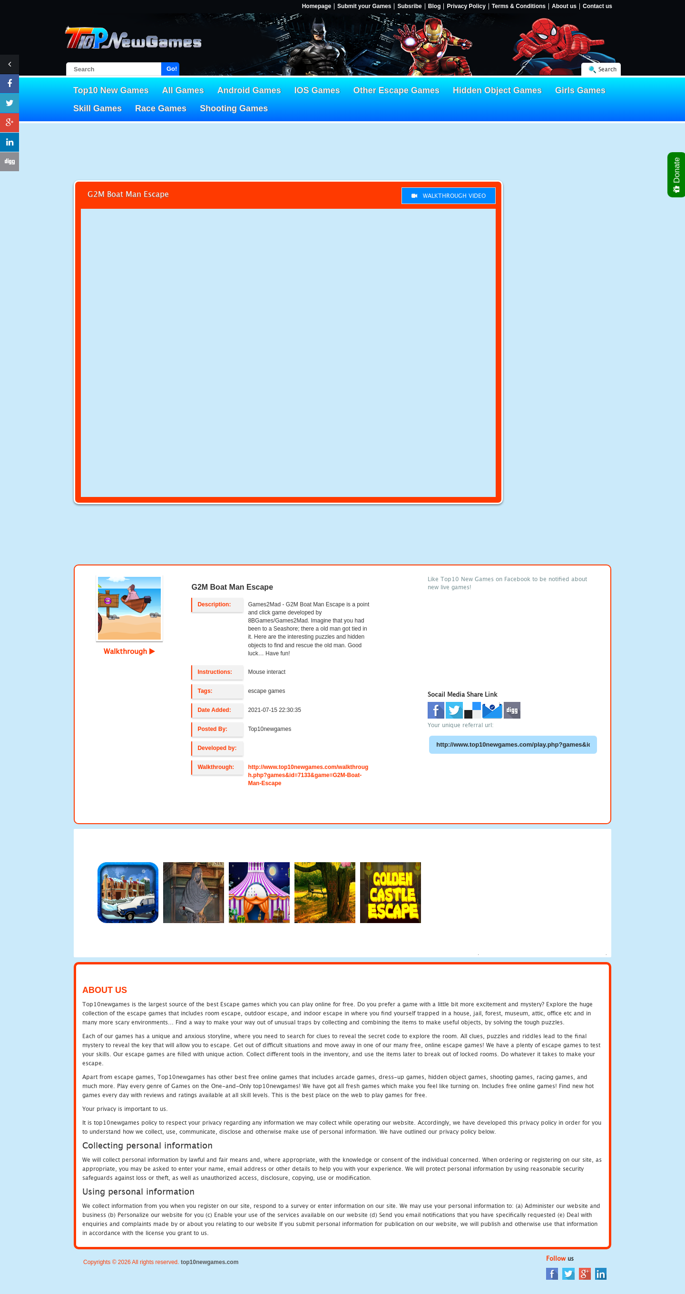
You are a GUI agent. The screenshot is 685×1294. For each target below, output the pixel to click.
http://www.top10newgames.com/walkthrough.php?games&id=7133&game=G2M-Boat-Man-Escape (308, 775)
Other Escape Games (396, 90)
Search (607, 69)
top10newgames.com (209, 1262)
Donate (677, 175)
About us (564, 6)
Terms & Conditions (519, 6)
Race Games (160, 108)
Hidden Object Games (497, 90)
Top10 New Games (111, 90)
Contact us (597, 6)
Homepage (316, 6)
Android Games (249, 90)
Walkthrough (129, 651)
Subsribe (409, 6)
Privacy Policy (466, 6)
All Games (183, 90)
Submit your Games (364, 6)
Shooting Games (234, 108)
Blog (434, 6)
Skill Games (97, 108)
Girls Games (580, 90)
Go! (171, 68)
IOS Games (317, 90)
